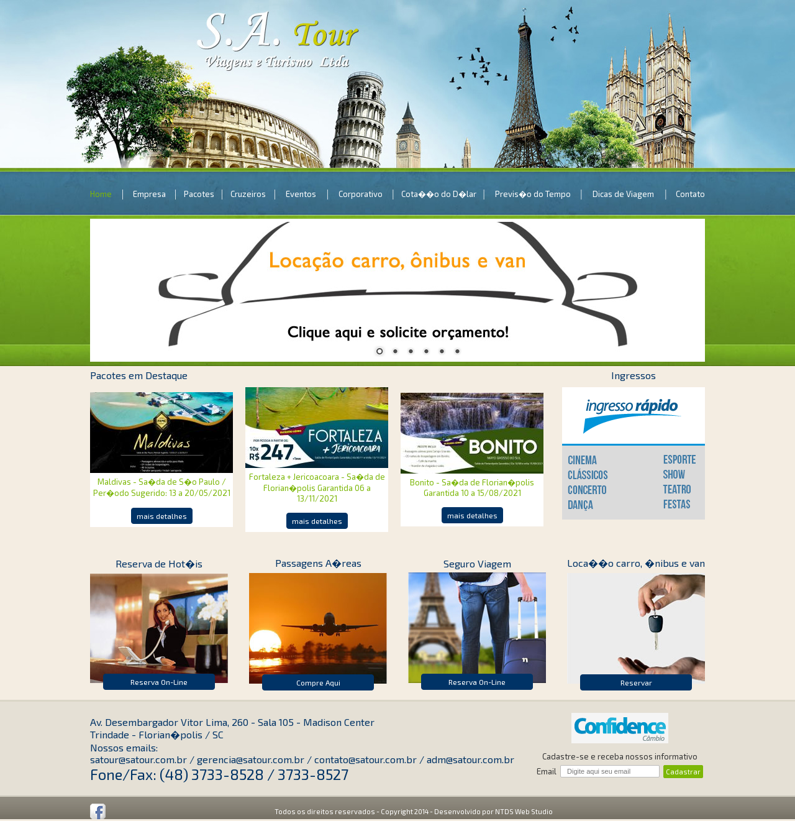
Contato (690, 194)
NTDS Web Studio (524, 811)
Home (101, 194)
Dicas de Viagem (623, 194)
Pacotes (199, 194)
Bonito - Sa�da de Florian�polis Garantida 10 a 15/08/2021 (472, 487)
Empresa (149, 194)
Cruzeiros (248, 194)
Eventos (301, 194)
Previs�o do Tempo (533, 194)
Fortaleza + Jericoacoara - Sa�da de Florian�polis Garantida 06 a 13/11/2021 (317, 487)
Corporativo (360, 194)
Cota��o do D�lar (438, 194)
